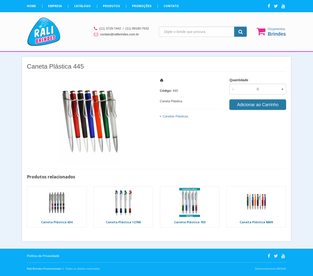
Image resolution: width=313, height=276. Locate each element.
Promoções (141, 6)
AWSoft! (281, 268)
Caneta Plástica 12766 (123, 222)
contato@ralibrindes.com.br (119, 34)
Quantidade (238, 80)
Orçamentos (277, 32)
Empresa (55, 6)
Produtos (111, 6)
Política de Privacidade (43, 256)
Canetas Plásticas (175, 116)
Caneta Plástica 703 (189, 222)
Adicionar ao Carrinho (258, 104)
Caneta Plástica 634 (56, 222)
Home (31, 6)
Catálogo (82, 6)
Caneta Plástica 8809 (256, 222)
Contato (171, 6)
